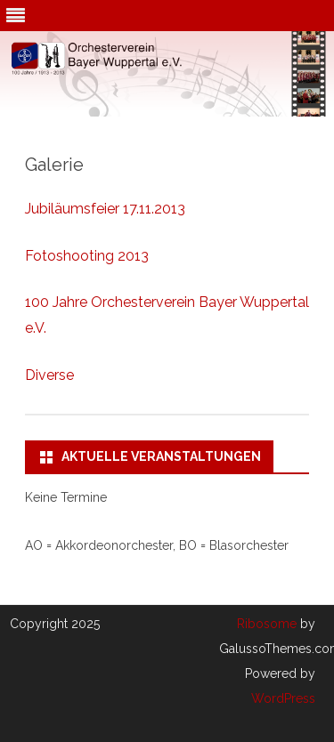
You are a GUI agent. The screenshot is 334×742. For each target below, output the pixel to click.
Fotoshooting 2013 (87, 255)
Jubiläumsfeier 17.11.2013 (105, 208)
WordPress (283, 698)
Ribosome (267, 624)
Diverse (49, 375)
